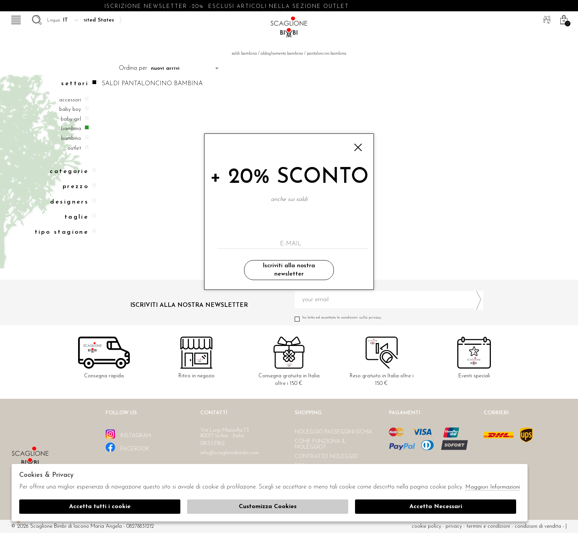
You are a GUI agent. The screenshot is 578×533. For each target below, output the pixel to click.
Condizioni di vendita (538, 526)
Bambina (71, 129)
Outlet (74, 148)
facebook (127, 447)
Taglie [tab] (81, 217)
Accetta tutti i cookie (100, 507)
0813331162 (212, 443)
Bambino (71, 138)
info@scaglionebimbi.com (229, 453)
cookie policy (426, 526)
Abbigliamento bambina (282, 54)
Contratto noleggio (326, 456)
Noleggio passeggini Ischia (333, 432)
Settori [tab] (78, 83)
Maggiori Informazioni (492, 487)
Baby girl (71, 119)
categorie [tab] (73, 171)
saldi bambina (244, 54)
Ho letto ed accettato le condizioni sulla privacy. (389, 318)
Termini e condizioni (488, 526)
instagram (128, 434)
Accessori (70, 100)
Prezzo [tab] (80, 186)
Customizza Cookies (268, 507)
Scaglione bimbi (289, 29)
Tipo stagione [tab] (66, 232)
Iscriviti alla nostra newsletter (289, 270)
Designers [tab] (73, 202)
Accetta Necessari (435, 507)
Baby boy (70, 109)
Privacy (454, 526)
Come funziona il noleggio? (320, 444)
